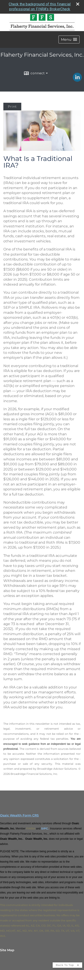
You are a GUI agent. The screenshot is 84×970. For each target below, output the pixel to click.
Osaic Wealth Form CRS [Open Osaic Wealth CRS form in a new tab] (19, 815)
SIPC (44, 828)
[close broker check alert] (78, 4)
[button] (69, 39)
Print (12, 107)
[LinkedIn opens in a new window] (77, 80)
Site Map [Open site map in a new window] (7, 950)
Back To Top (67, 965)
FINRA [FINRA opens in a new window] (30, 828)
